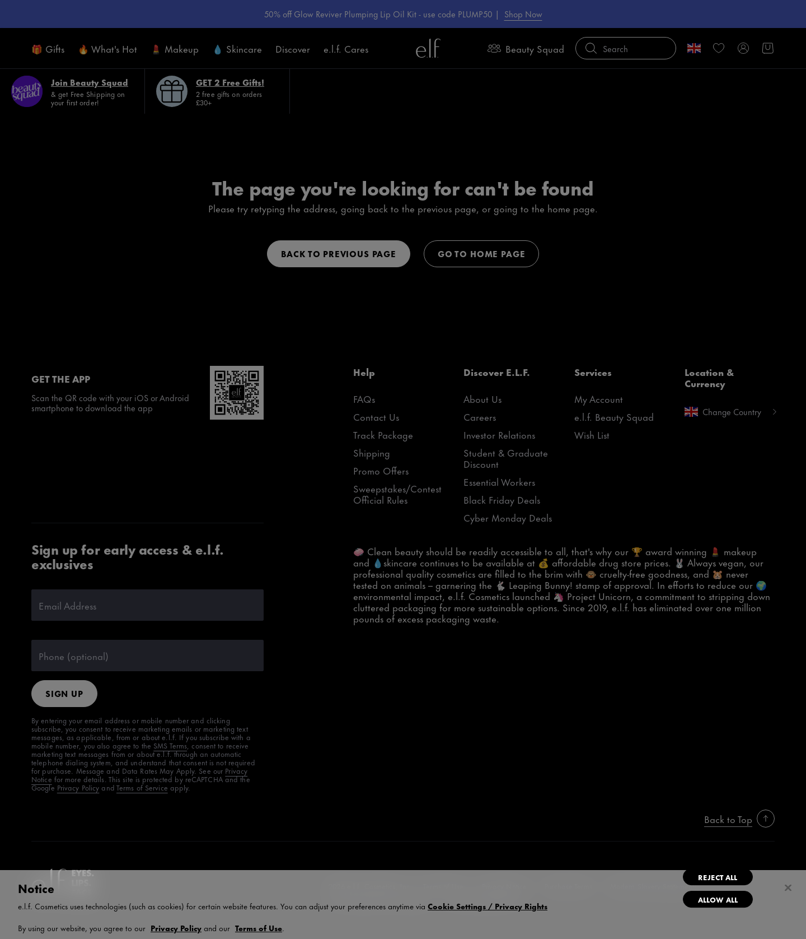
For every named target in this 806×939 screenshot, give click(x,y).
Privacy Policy (176, 927)
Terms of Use (258, 927)
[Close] (788, 888)
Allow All (718, 899)
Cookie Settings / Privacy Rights (487, 906)
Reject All (717, 876)
